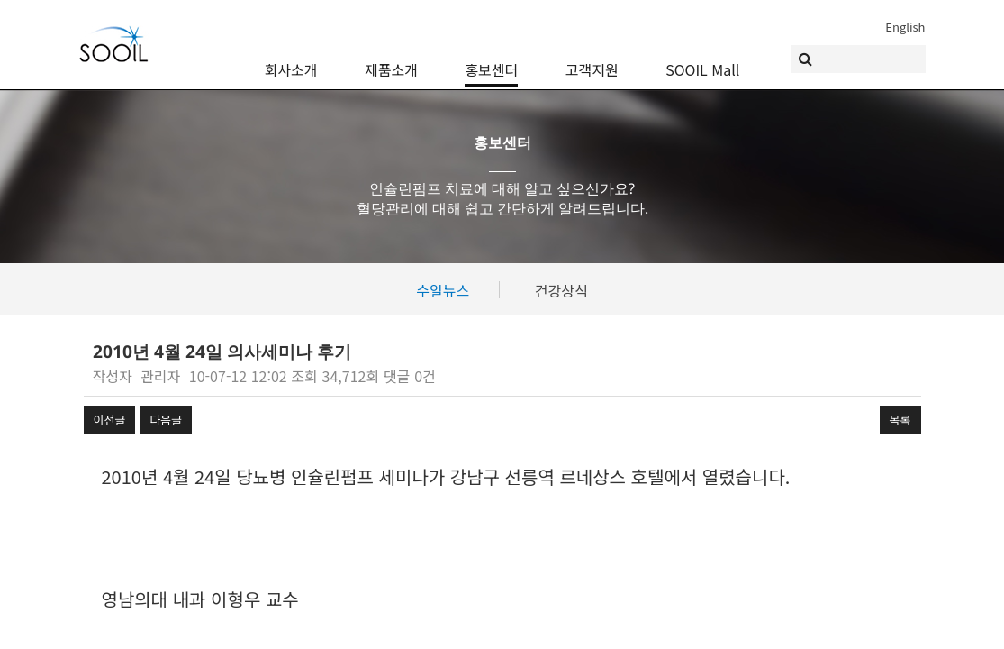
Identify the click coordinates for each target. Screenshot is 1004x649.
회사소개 (291, 56)
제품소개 (391, 56)
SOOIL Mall (702, 56)
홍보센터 (491, 56)
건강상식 (561, 290)
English (905, 26)
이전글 (110, 419)
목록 (900, 419)
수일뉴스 (442, 290)
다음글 (165, 419)
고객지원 (592, 56)
